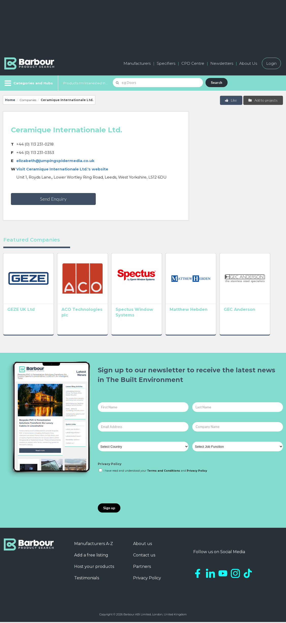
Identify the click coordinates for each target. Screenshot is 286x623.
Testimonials (86, 579)
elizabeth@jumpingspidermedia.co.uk (55, 160)
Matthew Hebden (196, 312)
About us (142, 544)
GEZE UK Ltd (21, 312)
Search (216, 82)
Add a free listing (91, 556)
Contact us (144, 556)
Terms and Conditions (163, 472)
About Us (248, 63)
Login (271, 63)
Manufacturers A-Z (93, 544)
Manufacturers (137, 63)
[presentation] (136, 490)
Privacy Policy (109, 465)
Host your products (94, 567)
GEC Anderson (249, 312)
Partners (142, 567)
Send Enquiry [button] (53, 199)
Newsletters (221, 63)
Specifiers (166, 63)
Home (10, 100)
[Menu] (28, 83)
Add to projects (263, 100)
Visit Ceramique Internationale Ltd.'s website (62, 169)
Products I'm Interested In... (85, 83)
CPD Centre (192, 63)
